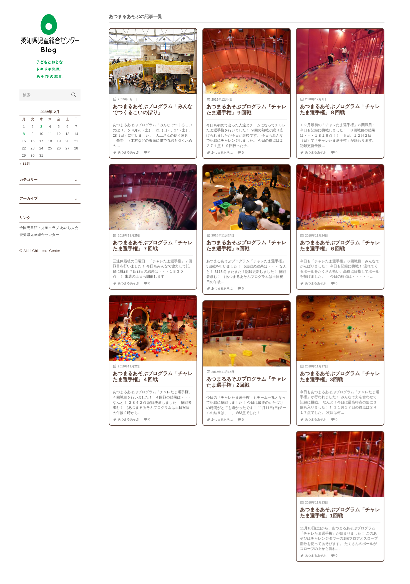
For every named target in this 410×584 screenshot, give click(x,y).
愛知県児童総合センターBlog (50, 34)
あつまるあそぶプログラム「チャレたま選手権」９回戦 (246, 110)
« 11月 (24, 163)
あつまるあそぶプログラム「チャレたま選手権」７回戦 (153, 245)
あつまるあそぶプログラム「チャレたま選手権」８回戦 (340, 109)
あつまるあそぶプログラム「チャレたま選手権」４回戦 (153, 376)
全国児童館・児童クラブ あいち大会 (48, 228)
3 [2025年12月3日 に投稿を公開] (41, 126)
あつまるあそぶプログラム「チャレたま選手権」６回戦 (340, 245)
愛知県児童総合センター (39, 235)
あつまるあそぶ (128, 152)
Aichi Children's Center (42, 251)
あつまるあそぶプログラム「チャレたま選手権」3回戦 (340, 376)
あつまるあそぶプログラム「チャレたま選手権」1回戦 (340, 512)
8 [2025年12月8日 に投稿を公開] (24, 134)
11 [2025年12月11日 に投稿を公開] (50, 134)
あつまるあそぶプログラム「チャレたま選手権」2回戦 (246, 382)
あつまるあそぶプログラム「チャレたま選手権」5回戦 (246, 245)
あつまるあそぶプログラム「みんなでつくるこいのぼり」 (153, 109)
